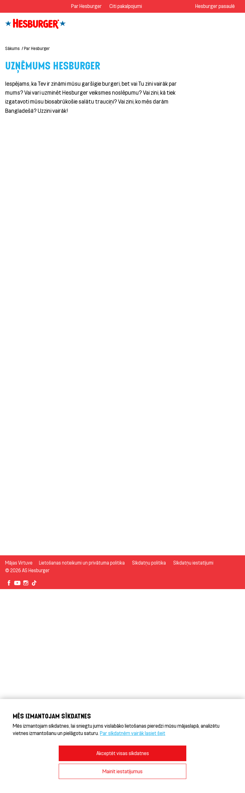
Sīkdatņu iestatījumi (193, 563)
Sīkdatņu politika (149, 563)
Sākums (12, 48)
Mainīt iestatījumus (122, 771)
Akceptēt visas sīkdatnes (122, 753)
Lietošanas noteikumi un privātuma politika (82, 563)
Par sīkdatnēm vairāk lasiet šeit (132, 733)
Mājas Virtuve (19, 563)
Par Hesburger (86, 6)
